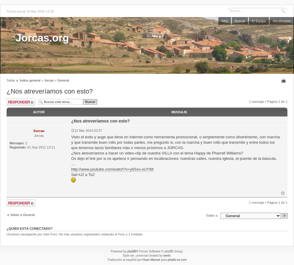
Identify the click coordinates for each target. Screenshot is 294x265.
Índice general (30, 80)
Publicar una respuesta (21, 102)
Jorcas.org (42, 38)
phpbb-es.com (177, 259)
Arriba (282, 193)
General (63, 80)
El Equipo (259, 21)
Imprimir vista (284, 80)
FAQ (224, 21)
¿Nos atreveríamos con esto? (50, 91)
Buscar (240, 21)
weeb (166, 255)
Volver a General (22, 215)
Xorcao (38, 131)
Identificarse (281, 21)
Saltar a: (212, 215)
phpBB (131, 251)
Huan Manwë (151, 259)
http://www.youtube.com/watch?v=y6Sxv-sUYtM (112, 169)
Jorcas (48, 80)
